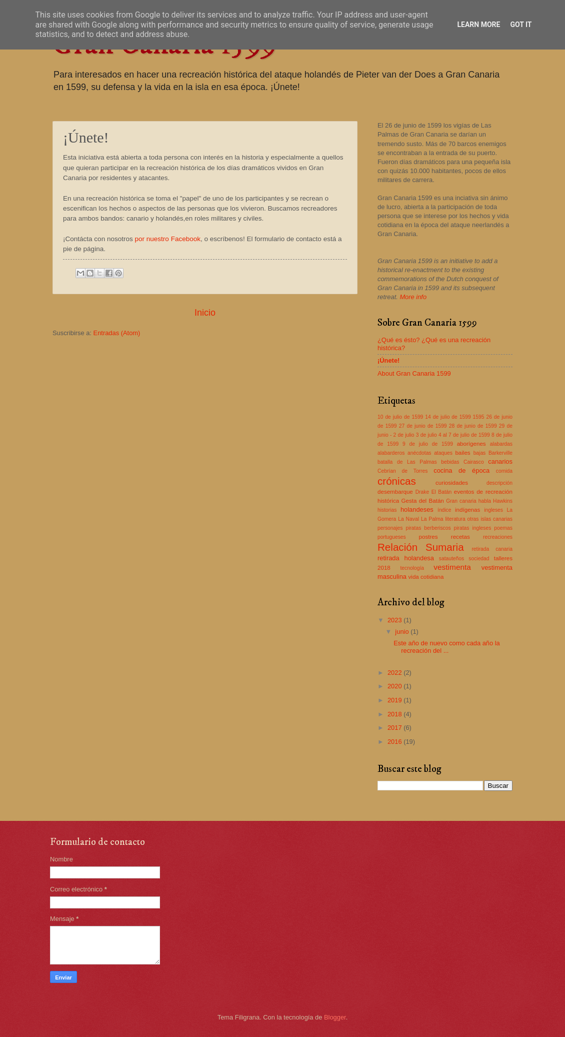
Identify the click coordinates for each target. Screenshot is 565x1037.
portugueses (392, 537)
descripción (499, 483)
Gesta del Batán (422, 501)
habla (484, 501)
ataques (443, 453)
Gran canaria (461, 501)
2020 (396, 686)
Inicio (205, 313)
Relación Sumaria (421, 547)
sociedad (478, 558)
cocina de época (462, 470)
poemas (503, 528)
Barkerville (500, 453)
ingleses (493, 510)
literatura (456, 519)
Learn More (478, 25)
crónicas (397, 481)
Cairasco (474, 462)
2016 (396, 741)
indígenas (467, 510)
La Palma (432, 519)
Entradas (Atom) (117, 333)
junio (402, 631)
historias (387, 510)
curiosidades (452, 483)
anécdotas (420, 453)
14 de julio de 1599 (447, 417)
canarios (500, 461)
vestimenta (452, 567)
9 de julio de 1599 (427, 444)
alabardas (501, 444)
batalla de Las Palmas (407, 462)
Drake (422, 492)
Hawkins (502, 501)
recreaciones (497, 537)
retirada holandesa (406, 558)
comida (504, 471)
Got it (521, 25)
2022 (396, 672)
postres (428, 537)
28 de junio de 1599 (473, 426)
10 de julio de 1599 (400, 417)
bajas (480, 453)
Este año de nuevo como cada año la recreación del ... (447, 646)
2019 (396, 700)
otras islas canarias (490, 519)
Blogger (335, 1017)
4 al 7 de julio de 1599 (464, 435)
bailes (462, 453)
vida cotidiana (426, 577)
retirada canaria (492, 549)
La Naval (408, 519)
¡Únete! (389, 360)
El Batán (442, 492)
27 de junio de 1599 (423, 426)
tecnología (412, 568)
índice (444, 510)
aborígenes (471, 444)
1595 (478, 417)
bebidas (450, 462)
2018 (396, 714)
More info (413, 297)
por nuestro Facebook (167, 239)
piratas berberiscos (428, 528)
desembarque (395, 492)
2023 (396, 620)
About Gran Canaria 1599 (414, 373)
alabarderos (391, 453)
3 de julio (426, 435)
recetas (460, 537)
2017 (396, 727)
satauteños (451, 558)
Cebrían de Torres (403, 471)
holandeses (417, 509)
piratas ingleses (473, 528)
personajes (390, 528)
